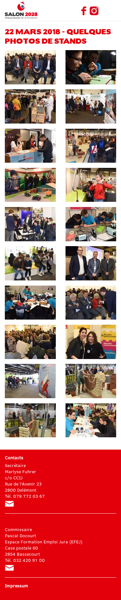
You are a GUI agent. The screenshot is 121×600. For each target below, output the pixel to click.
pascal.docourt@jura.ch (9, 568)
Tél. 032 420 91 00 (25, 560)
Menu (111, 11)
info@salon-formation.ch (9, 503)
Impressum (16, 586)
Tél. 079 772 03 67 (25, 496)
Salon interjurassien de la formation (21, 10)
